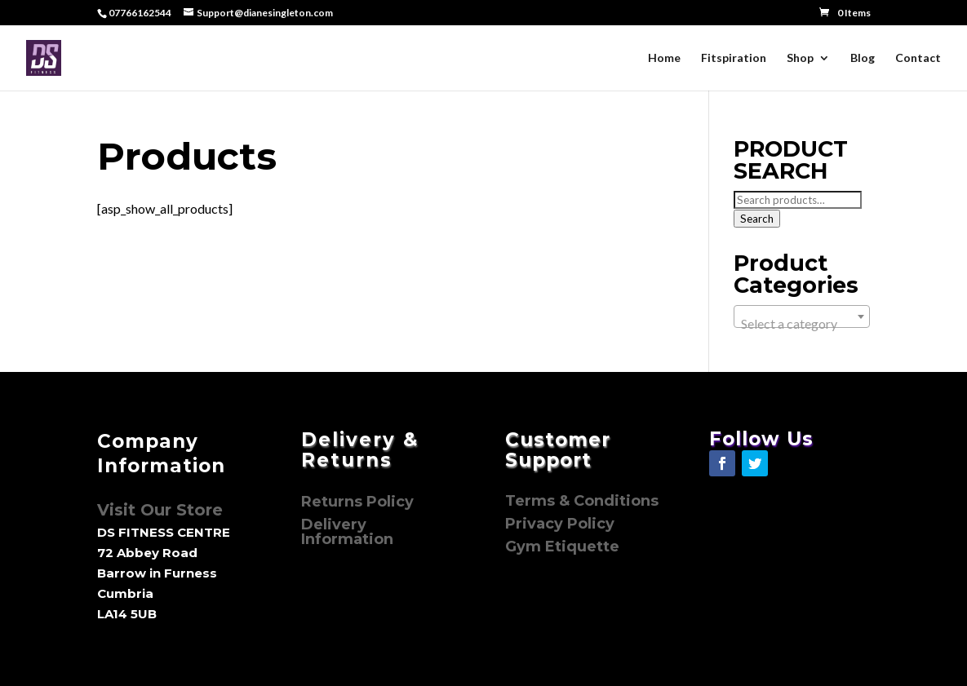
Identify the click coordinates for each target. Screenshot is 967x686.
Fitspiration (733, 58)
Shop (800, 58)
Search (757, 218)
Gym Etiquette (562, 546)
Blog (862, 58)
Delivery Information (347, 532)
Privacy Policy (562, 524)
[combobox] (802, 316)
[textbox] (802, 324)
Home (664, 58)
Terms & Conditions (582, 501)
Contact (918, 58)
